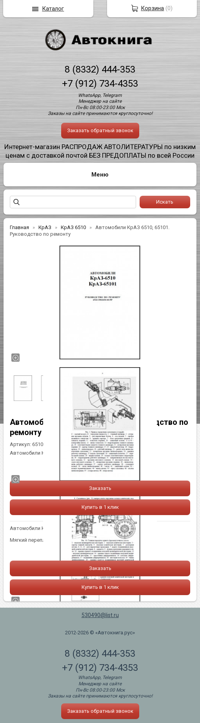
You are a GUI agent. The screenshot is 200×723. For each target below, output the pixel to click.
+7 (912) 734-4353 (100, 83)
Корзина (152, 8)
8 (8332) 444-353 (100, 69)
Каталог (53, 8)
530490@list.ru (100, 615)
